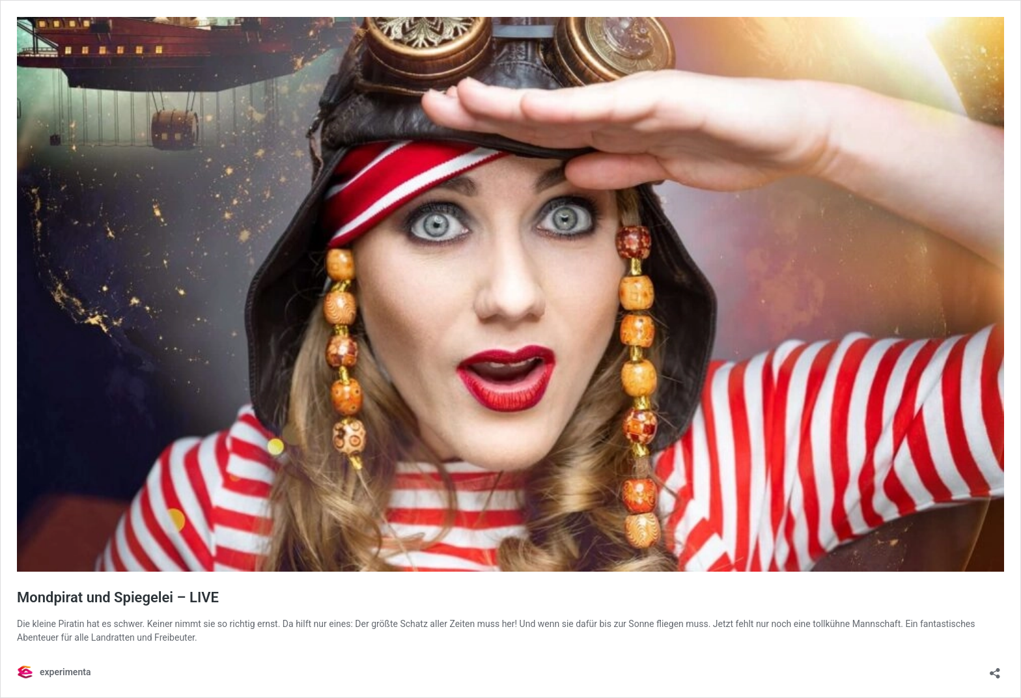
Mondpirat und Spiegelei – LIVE (118, 597)
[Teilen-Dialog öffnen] (995, 669)
